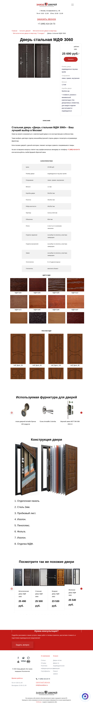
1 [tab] (42, 427)
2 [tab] (45, 427)
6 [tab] (36, 614)
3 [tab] (48, 427)
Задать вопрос (22, 645)
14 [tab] (60, 614)
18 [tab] (72, 614)
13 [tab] (57, 614)
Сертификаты (45, 671)
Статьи (43, 660)
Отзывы (43, 663)
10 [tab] (48, 614)
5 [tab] (33, 614)
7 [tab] (39, 614)
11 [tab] (51, 614)
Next (81, 413)
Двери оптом (57, 660)
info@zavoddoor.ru (42, 685)
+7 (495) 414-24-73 (46, 24)
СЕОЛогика (38, 702)
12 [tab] (54, 614)
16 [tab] (66, 614)
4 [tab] (51, 427)
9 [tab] (45, 614)
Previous (12, 413)
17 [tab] (69, 614)
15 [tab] (63, 614)
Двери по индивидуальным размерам (58, 665)
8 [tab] (42, 614)
